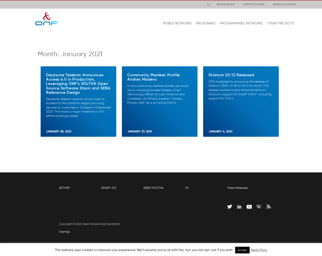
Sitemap (64, 231)
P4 (187, 188)
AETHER (64, 188)
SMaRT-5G (108, 188)
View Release (131, 4)
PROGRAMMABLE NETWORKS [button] (241, 23)
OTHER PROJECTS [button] (280, 23)
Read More (258, 250)
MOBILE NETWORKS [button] (177, 23)
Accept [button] (242, 250)
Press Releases (238, 188)
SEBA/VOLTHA (153, 188)
